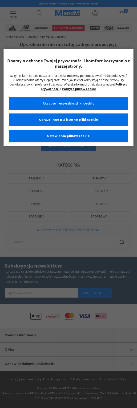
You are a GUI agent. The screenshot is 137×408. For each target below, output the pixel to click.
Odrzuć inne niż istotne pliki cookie (68, 120)
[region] (69, 97)
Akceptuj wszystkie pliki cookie (69, 103)
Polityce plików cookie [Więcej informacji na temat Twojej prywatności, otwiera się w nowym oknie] (79, 89)
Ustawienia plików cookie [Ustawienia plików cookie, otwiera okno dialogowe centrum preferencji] (68, 136)
